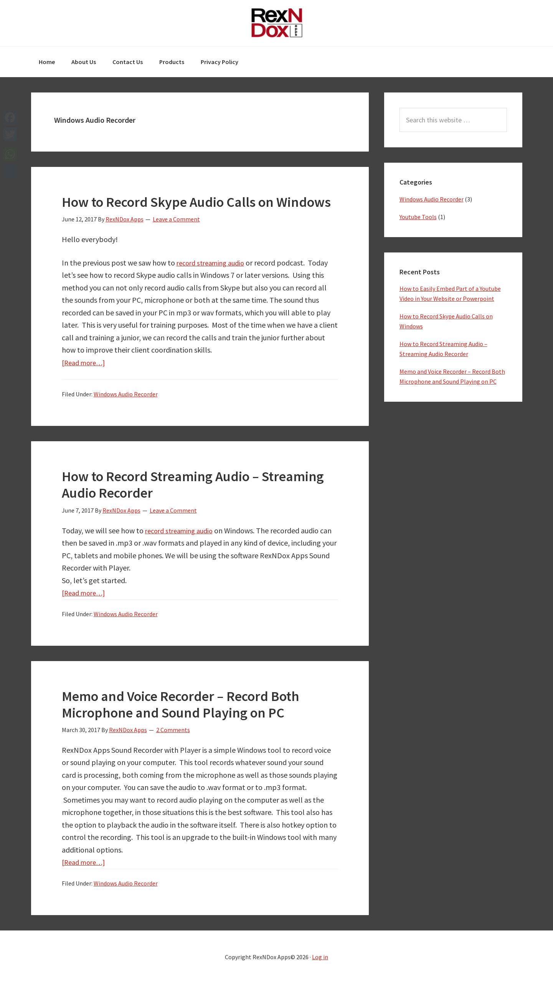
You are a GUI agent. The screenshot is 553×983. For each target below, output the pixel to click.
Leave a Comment (176, 219)
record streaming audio (214, 262)
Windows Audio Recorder (126, 394)
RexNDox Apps (276, 23)
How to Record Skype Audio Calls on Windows (196, 202)
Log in (320, 957)
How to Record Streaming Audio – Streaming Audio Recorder (193, 484)
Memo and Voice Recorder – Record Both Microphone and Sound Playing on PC (180, 704)
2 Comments (173, 730)
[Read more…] (86, 362)
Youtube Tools (418, 217)
